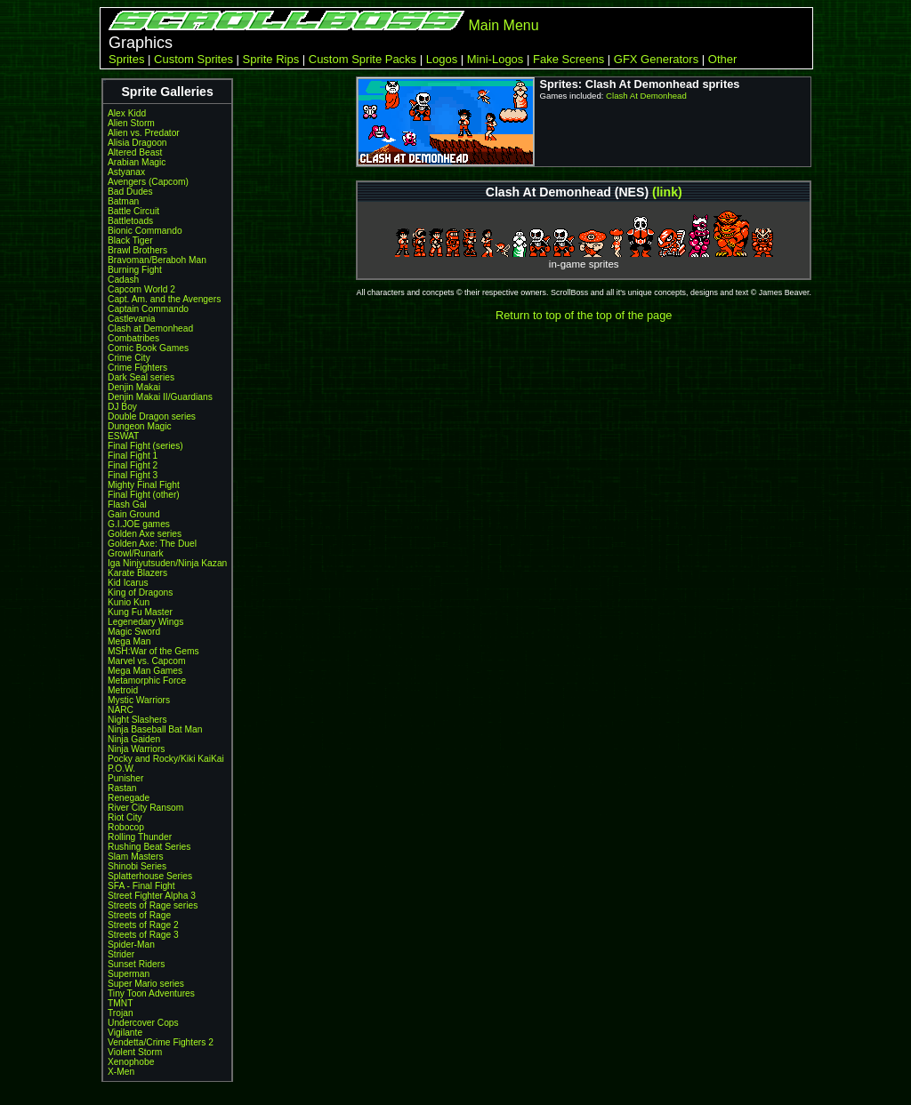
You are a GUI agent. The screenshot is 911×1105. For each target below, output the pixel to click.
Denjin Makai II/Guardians (160, 397)
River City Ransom (145, 808)
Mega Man (129, 641)
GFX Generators (656, 59)
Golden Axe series (144, 534)
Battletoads (130, 221)
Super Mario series (146, 984)
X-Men (121, 1072)
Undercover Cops (143, 1023)
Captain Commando (148, 309)
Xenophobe (131, 1062)
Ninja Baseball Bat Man (155, 729)
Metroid (123, 690)
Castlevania (131, 319)
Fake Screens (568, 59)
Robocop (126, 827)
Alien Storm (131, 123)
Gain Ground (134, 514)
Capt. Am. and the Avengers (164, 299)
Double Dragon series (152, 416)
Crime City (129, 358)
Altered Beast (135, 152)
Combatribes (133, 338)
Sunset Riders (136, 964)
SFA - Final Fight (141, 886)
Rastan (122, 788)
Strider (121, 954)
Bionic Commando (145, 231)
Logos (441, 59)
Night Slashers (137, 720)
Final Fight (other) (144, 495)
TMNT (120, 1003)
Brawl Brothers (137, 250)
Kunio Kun (128, 602)
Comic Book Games (148, 348)
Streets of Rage (139, 915)
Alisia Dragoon (137, 143)
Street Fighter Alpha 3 (152, 896)
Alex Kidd (127, 113)
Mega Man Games (145, 671)
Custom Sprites (193, 59)
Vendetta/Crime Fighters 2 (161, 1042)
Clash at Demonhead (150, 328)
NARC (120, 710)
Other (723, 59)
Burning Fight (135, 270)
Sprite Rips (271, 59)
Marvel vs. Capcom (147, 661)
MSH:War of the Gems (153, 651)
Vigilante (125, 1032)
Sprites (126, 59)
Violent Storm (135, 1052)
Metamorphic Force (147, 680)
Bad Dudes (130, 191)
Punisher (125, 778)
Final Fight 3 (132, 475)
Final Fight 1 (132, 455)
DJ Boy (122, 407)
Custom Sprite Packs (362, 59)
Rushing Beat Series (149, 847)
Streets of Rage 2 (143, 925)
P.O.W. (121, 768)
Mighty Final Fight (144, 485)
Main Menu (503, 25)
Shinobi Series (137, 866)
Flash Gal (127, 504)
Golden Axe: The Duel (152, 543)
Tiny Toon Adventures (151, 993)
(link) (667, 192)
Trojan (120, 1013)
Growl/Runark (136, 553)
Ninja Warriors (136, 749)
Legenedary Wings (145, 622)
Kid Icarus (128, 583)
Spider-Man (131, 944)
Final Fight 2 (132, 465)
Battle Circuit (133, 211)
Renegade (128, 798)
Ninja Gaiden (134, 739)
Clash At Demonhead (646, 95)
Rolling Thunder (140, 837)
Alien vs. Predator (144, 133)
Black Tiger (130, 240)
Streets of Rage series (153, 905)
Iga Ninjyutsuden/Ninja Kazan (167, 563)
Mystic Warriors (139, 700)
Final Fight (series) (145, 446)
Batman (123, 201)
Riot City (125, 817)
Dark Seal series (141, 377)
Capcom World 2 (141, 289)
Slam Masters (136, 856)
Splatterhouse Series (150, 876)
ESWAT (123, 436)
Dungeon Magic (140, 426)
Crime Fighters (137, 367)
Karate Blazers (137, 573)
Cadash (123, 279)
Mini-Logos (495, 59)
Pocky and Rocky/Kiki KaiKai (166, 759)
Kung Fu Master (140, 612)
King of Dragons (140, 592)
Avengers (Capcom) (148, 182)
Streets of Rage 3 (143, 935)
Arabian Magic (136, 162)
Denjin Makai (134, 387)
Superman (128, 974)
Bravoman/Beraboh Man (157, 260)
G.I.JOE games (139, 524)
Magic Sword (134, 632)
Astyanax (126, 172)
